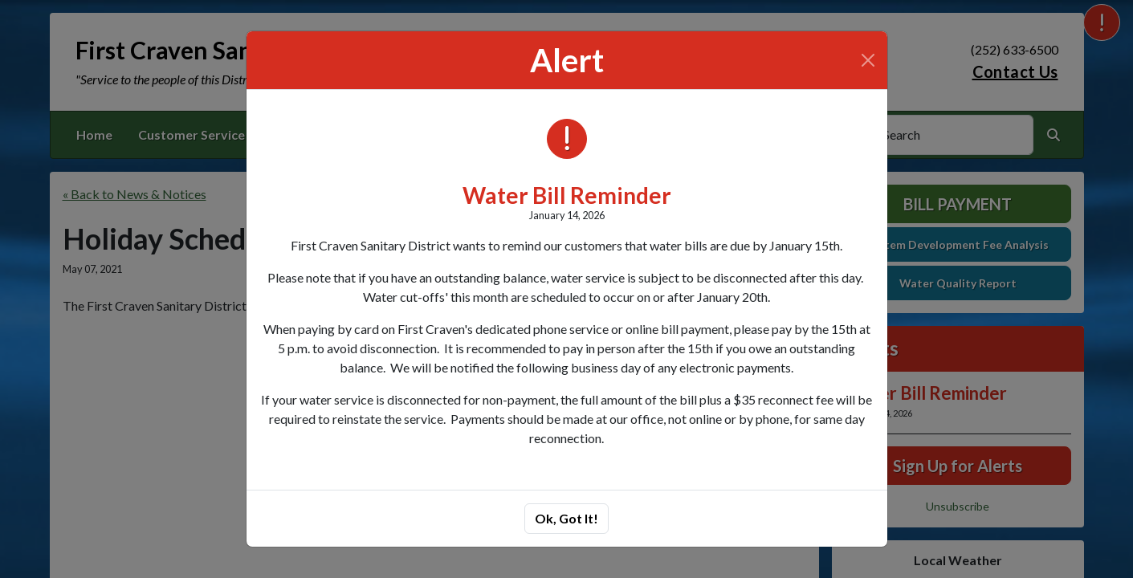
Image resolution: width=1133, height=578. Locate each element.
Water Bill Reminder (567, 195)
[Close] (868, 60)
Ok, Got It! (566, 518)
